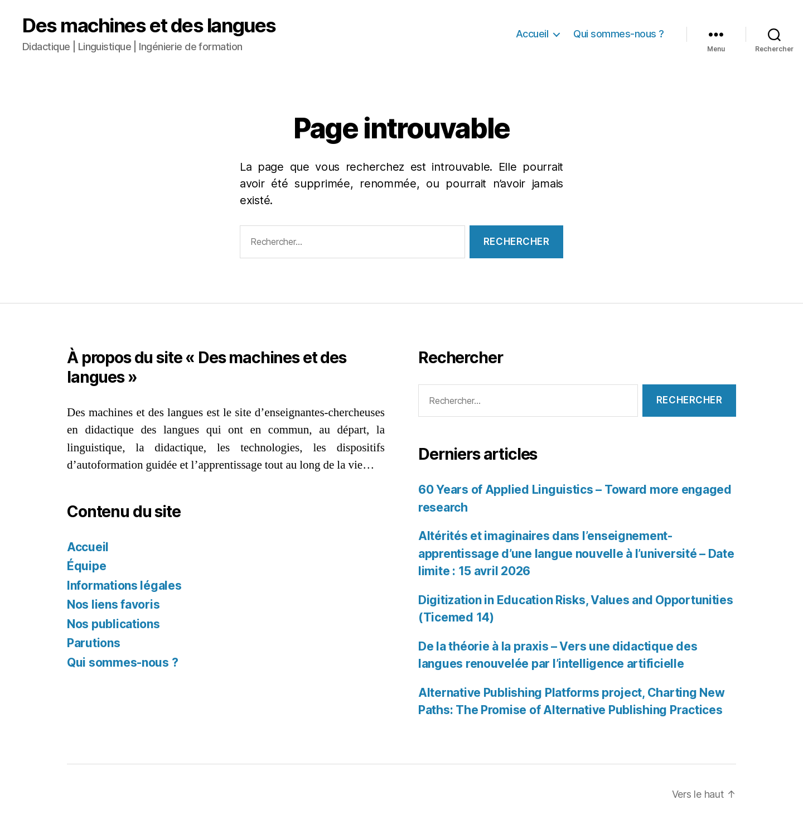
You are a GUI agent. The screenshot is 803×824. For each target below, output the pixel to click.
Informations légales (124, 585)
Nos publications (113, 624)
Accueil (532, 34)
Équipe (86, 566)
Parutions (93, 643)
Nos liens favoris (113, 604)
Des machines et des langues (149, 25)
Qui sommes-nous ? (618, 34)
